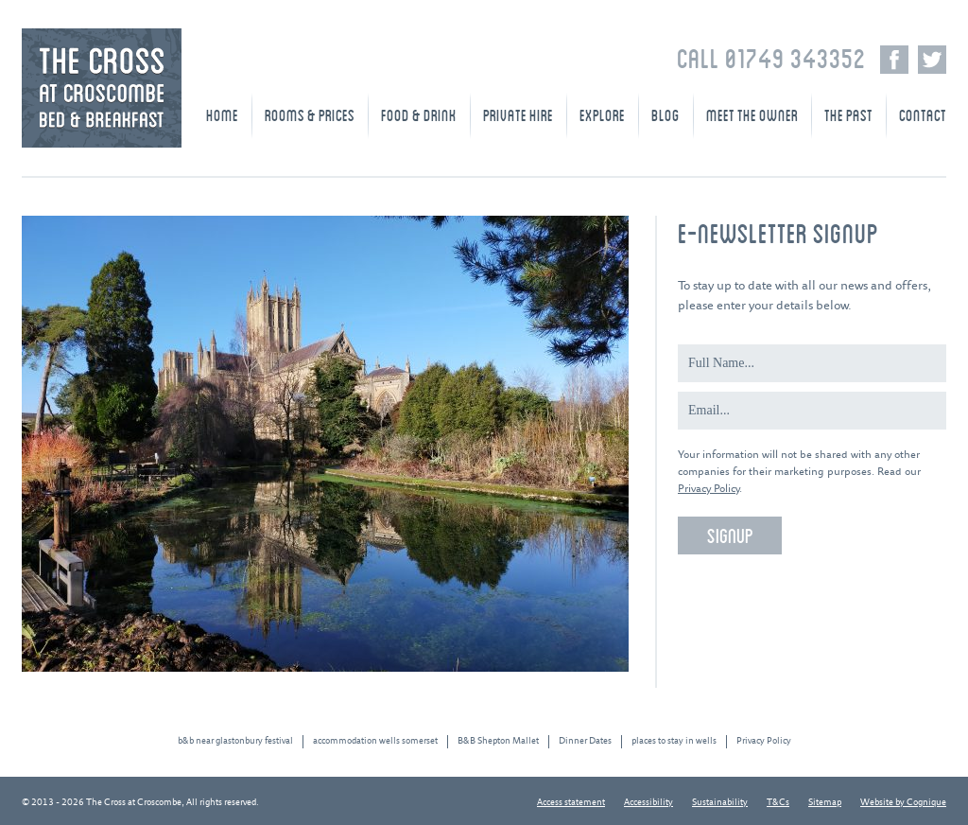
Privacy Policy (708, 489)
